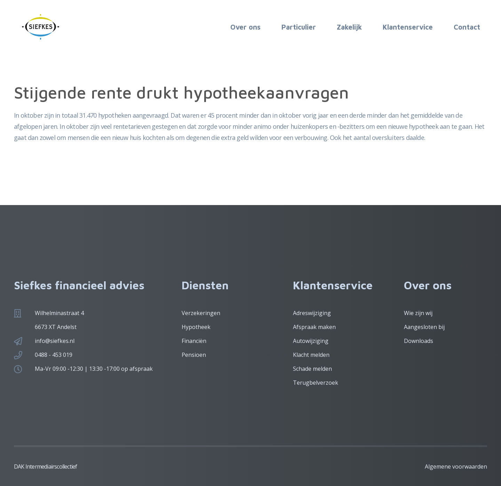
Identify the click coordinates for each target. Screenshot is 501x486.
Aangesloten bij (424, 327)
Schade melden (312, 369)
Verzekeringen (201, 313)
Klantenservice (408, 27)
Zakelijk (349, 27)
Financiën (194, 341)
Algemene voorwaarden (456, 466)
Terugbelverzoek (315, 382)
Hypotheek (196, 327)
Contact (467, 27)
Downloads (418, 341)
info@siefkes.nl (54, 341)
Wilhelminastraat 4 (59, 313)
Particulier (298, 27)
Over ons (245, 27)
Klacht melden (311, 355)
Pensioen (194, 355)
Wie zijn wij (418, 313)
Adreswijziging (312, 313)
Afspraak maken (314, 327)
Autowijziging (310, 341)
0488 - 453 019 (53, 355)
